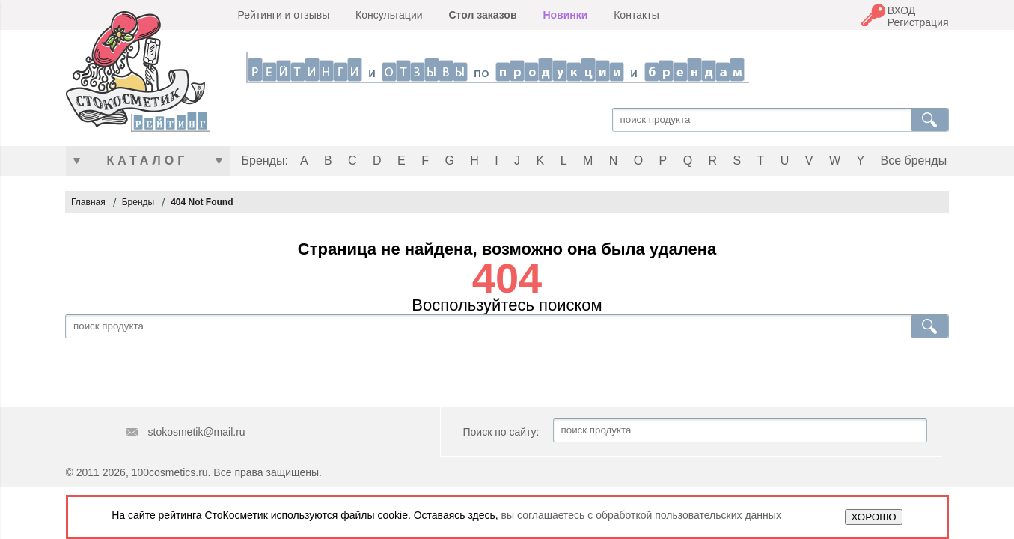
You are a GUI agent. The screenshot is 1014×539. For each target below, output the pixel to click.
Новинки (565, 15)
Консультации (388, 15)
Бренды (138, 202)
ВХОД (902, 10)
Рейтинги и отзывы (284, 15)
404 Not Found (202, 202)
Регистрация (918, 22)
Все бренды (914, 160)
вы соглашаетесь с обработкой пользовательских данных (641, 515)
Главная (88, 202)
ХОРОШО (873, 517)
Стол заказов (482, 15)
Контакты (636, 15)
